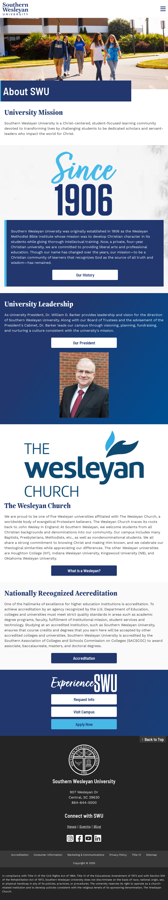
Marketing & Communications (85, 854)
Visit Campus (84, 711)
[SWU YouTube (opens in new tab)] (88, 839)
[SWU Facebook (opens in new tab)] (79, 839)
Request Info (84, 699)
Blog (97, 826)
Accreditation (84, 658)
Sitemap (151, 854)
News (71, 826)
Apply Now (84, 724)
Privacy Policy (118, 854)
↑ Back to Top (153, 739)
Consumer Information (48, 854)
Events (85, 826)
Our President (84, 342)
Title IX (136, 854)
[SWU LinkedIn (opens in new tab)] (97, 839)
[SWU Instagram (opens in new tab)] (70, 839)
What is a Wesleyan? (84, 570)
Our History (85, 274)
